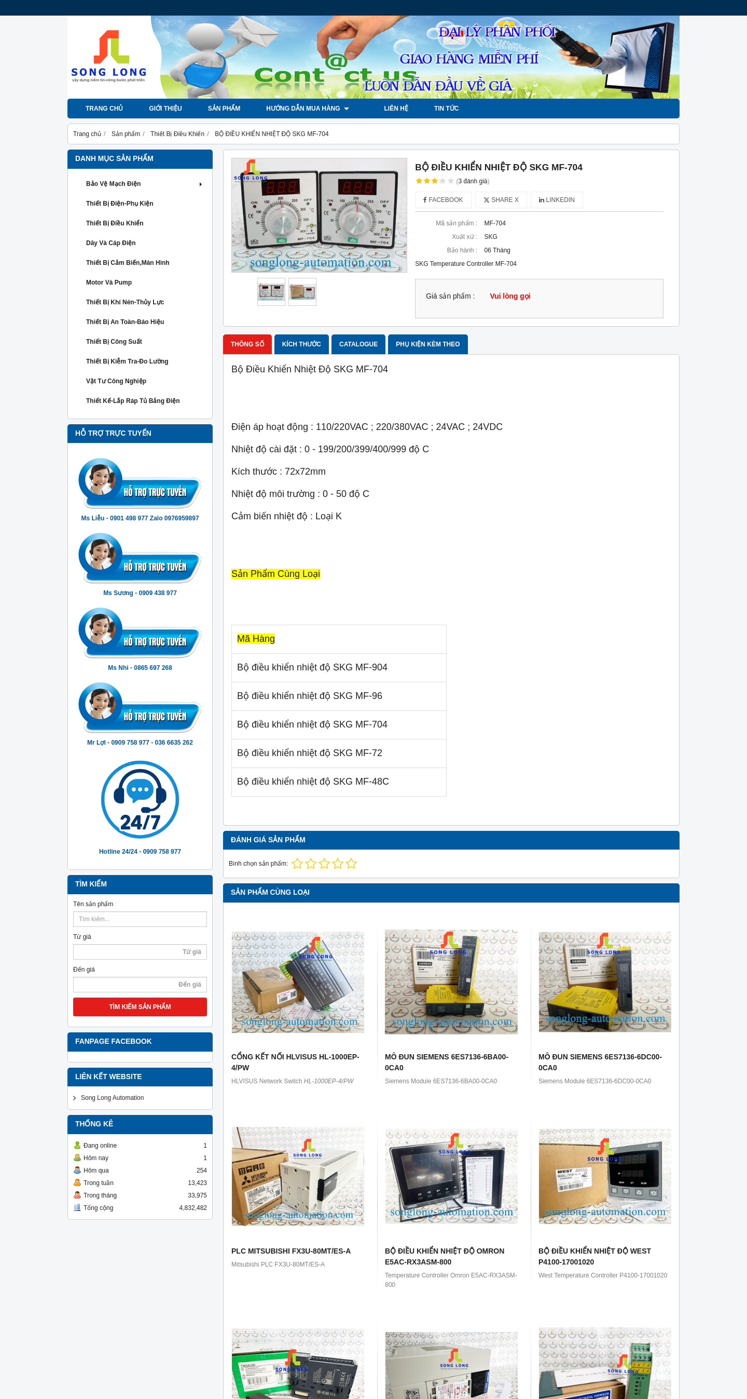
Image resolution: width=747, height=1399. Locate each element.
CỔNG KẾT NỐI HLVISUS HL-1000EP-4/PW (295, 1062)
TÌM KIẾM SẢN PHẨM (140, 1007)
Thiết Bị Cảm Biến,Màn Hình (128, 262)
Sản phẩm (224, 108)
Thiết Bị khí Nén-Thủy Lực (125, 302)
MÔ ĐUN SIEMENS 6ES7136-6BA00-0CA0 (446, 1062)
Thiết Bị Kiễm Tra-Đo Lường (127, 361)
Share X (501, 200)
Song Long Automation (112, 1097)
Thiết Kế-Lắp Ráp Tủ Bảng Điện (133, 401)
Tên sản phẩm (93, 904)
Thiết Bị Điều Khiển (115, 223)
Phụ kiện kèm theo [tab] (428, 344)
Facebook (443, 200)
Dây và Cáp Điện (111, 243)
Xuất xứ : (464, 236)
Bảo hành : (462, 250)
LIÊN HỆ (387, 108)
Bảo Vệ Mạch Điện (145, 183)
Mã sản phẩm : (456, 223)
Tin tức (437, 108)
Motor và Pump (109, 282)
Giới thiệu (165, 108)
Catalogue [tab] (358, 344)
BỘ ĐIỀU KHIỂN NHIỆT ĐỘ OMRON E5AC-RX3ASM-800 (444, 1256)
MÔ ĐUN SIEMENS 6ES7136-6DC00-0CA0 (600, 1062)
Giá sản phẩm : (450, 296)
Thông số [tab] (247, 344)
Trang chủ (104, 108)
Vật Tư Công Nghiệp (116, 381)
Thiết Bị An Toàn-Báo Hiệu (125, 322)
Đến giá (84, 969)
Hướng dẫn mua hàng (307, 108)
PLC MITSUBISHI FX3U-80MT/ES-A (291, 1251)
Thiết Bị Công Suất (114, 341)
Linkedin (557, 200)
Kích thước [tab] (301, 344)
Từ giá (82, 936)
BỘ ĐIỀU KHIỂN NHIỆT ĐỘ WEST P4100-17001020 (594, 1256)
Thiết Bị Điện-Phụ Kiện (120, 203)
